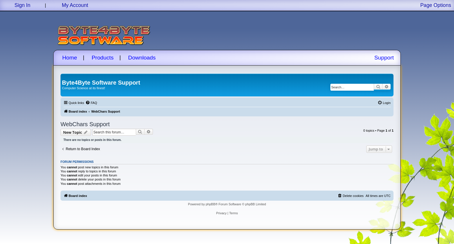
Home (69, 58)
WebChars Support (85, 124)
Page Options (435, 5)
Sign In (22, 5)
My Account (75, 5)
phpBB (210, 204)
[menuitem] (91, 102)
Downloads (142, 58)
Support (384, 58)
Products (103, 58)
